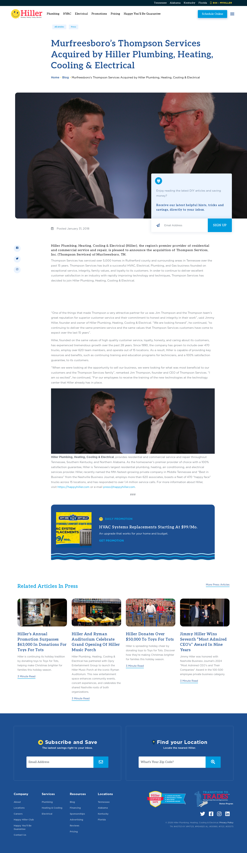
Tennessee (160, 2)
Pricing (119, 13)
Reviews (74, 825)
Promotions (103, 13)
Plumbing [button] (57, 13)
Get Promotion (111, 540)
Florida (202, 2)
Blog (65, 77)
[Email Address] (185, 225)
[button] (228, 14)
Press (73, 27)
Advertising (76, 819)
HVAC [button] (71, 13)
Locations (19, 807)
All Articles (59, 27)
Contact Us (20, 834)
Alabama (175, 2)
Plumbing (47, 802)
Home (55, 77)
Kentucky (189, 2)
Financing (75, 807)
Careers (18, 813)
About (17, 802)
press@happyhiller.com (119, 487)
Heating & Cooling (52, 807)
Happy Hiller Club (24, 819)
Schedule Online (208, 13)
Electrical (47, 813)
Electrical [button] (85, 13)
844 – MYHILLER (221, 2)
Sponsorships (77, 813)
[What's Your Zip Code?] (172, 762)
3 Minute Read (26, 676)
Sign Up (220, 225)
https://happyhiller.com (73, 487)
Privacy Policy (226, 822)
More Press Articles (218, 584)
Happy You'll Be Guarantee (146, 13)
